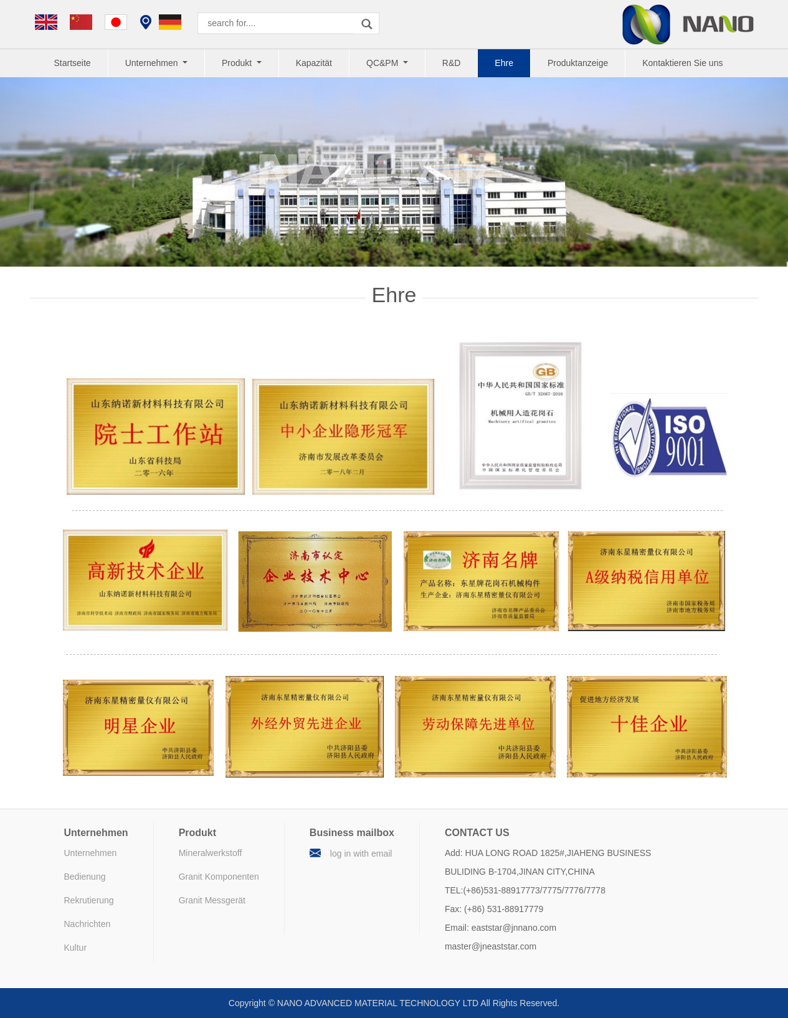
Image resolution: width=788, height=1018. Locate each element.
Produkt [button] (238, 63)
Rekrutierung (89, 900)
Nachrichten (87, 924)
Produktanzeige (578, 63)
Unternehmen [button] (153, 63)
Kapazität (314, 63)
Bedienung (85, 877)
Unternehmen (90, 853)
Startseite (72, 63)
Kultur (75, 948)
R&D (451, 63)
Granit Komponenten (219, 877)
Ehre (504, 63)
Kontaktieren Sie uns (682, 63)
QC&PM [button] (383, 63)
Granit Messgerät (212, 900)
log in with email (361, 854)
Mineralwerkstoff (210, 853)
